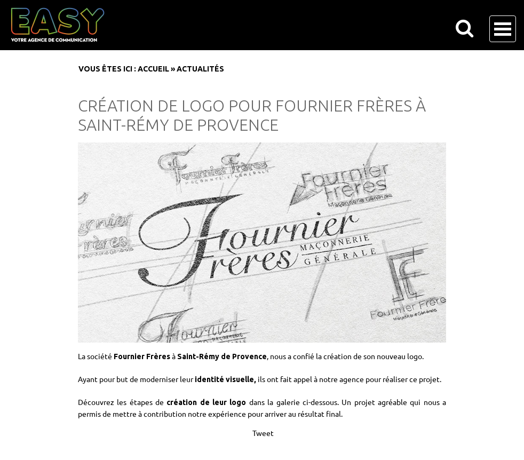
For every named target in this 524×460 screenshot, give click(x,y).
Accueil (153, 69)
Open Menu (502, 28)
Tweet (263, 433)
